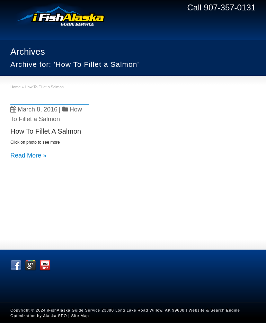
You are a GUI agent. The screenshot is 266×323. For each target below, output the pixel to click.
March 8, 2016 (33, 109)
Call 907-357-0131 (221, 7)
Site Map (80, 316)
